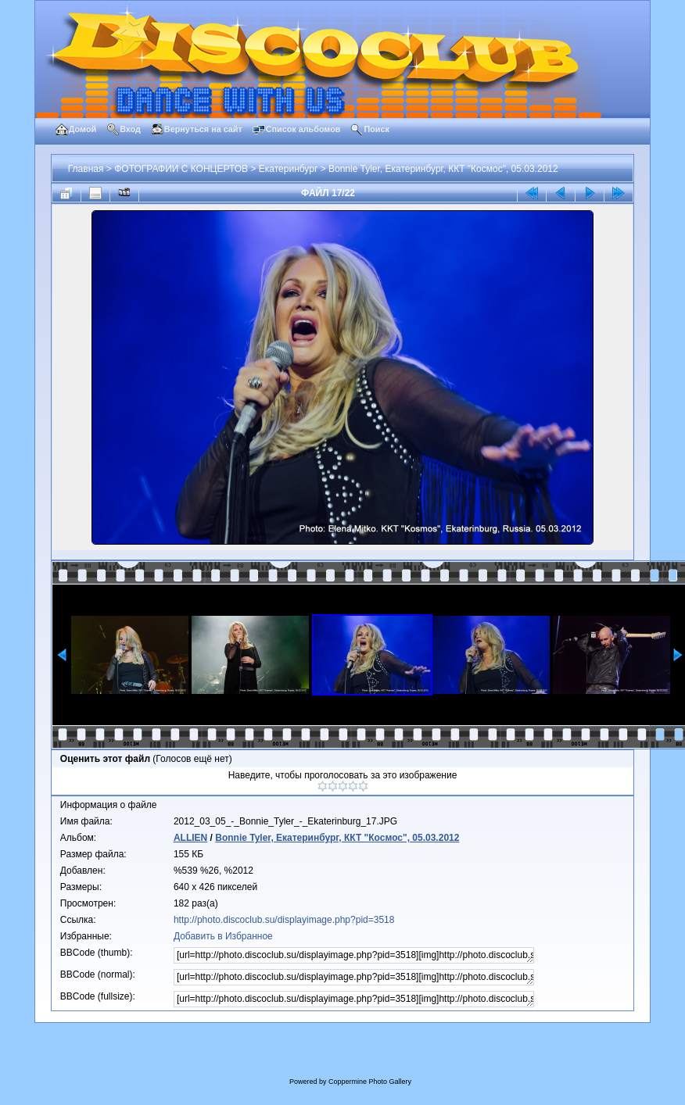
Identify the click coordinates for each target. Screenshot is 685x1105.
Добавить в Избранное (223, 936)
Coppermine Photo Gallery (369, 1081)
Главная (86, 168)
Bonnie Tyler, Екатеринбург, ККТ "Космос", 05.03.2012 (443, 168)
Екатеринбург (288, 168)
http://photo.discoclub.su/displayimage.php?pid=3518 (284, 919)
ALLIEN (190, 837)
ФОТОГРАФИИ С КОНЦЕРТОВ (181, 168)
